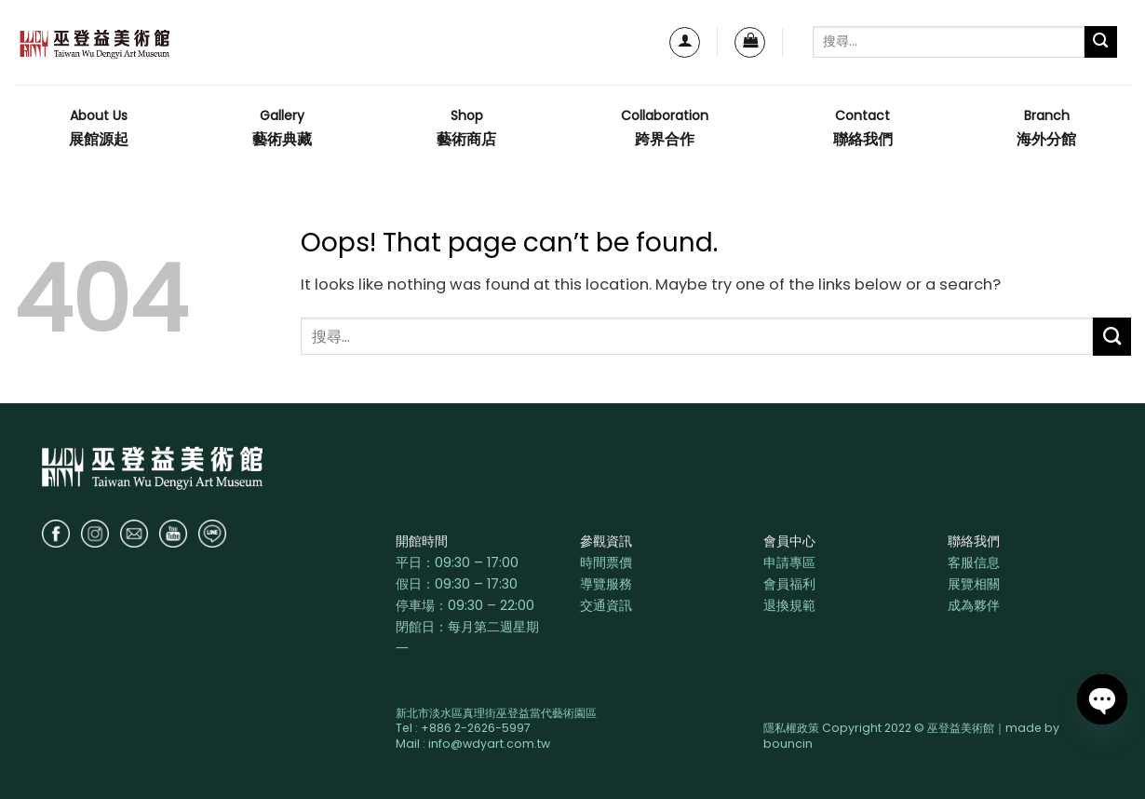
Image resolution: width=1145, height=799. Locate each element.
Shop (466, 129)
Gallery (282, 129)
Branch (1046, 129)
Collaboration (664, 129)
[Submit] (1100, 42)
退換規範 (789, 605)
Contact (863, 129)
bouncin (788, 744)
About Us (98, 129)
